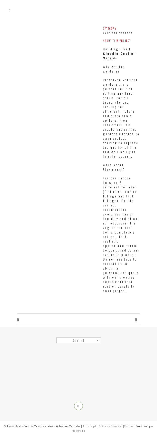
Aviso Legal (89, 426)
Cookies (128, 426)
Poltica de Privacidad (110, 426)
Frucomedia (78, 430)
